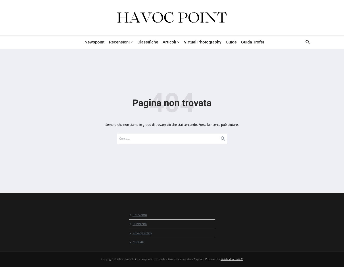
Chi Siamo (138, 215)
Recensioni (121, 42)
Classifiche (147, 42)
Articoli (171, 42)
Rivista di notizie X (232, 259)
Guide (231, 42)
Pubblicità (138, 224)
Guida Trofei (252, 42)
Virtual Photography (202, 42)
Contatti (136, 242)
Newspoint (95, 42)
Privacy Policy (140, 233)
